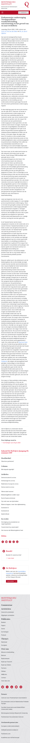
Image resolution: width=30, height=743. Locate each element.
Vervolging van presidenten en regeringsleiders (10, 523)
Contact (3, 678)
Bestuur (3, 655)
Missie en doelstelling (7, 652)
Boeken (3, 622)
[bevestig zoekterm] (19, 12)
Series (3, 629)
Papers (3, 626)
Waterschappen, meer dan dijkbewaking (13, 504)
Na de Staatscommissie (8, 498)
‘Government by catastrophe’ (10, 527)
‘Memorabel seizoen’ (7, 492)
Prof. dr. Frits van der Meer (9, 31)
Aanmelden (11, 581)
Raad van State (23, 342)
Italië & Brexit (5, 514)
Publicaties (5, 619)
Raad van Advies (6, 665)
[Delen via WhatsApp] (14, 542)
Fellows (3, 671)
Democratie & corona (7, 487)
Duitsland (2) (5, 511)
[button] (3, 687)
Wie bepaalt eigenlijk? (7, 469)
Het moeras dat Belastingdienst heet (12, 530)
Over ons (5, 649)
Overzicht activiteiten (7, 612)
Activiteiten (6, 609)
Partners (3, 668)
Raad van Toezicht (6, 662)
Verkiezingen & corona (8, 481)
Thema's (4, 639)
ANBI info (4, 674)
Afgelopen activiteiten (7, 615)
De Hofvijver (5, 632)
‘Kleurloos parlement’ (7, 461)
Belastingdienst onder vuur (10, 495)
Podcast (3, 635)
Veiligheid (4, 361)
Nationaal (4, 642)
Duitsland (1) (5, 508)
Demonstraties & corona (8, 478)
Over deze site (5, 681)
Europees (4, 645)
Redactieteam (5, 659)
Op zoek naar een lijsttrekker (10, 501)
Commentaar (6, 605)
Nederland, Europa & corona (9, 484)
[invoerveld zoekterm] (23, 12)
